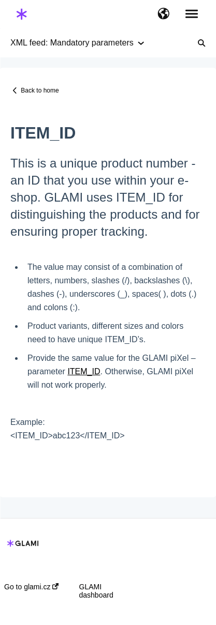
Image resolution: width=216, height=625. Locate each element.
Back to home (40, 90)
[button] (163, 14)
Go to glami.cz (31, 587)
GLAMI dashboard (96, 591)
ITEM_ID (83, 371)
